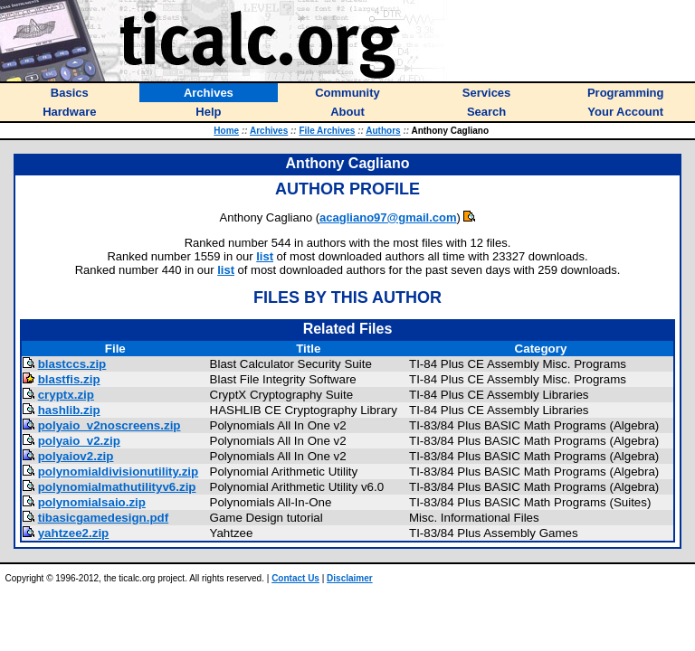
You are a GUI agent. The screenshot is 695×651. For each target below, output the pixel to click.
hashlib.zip (69, 410)
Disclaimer (350, 578)
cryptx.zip (66, 394)
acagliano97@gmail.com (387, 217)
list (264, 256)
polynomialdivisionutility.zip (118, 471)
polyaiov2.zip (76, 456)
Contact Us (295, 578)
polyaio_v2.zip (79, 441)
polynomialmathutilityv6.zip (117, 487)
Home (226, 131)
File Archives (327, 131)
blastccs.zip (72, 364)
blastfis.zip (69, 379)
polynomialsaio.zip (92, 502)
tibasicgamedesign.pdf (103, 517)
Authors (383, 131)
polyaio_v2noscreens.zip (109, 425)
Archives (269, 131)
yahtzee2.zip (73, 533)
